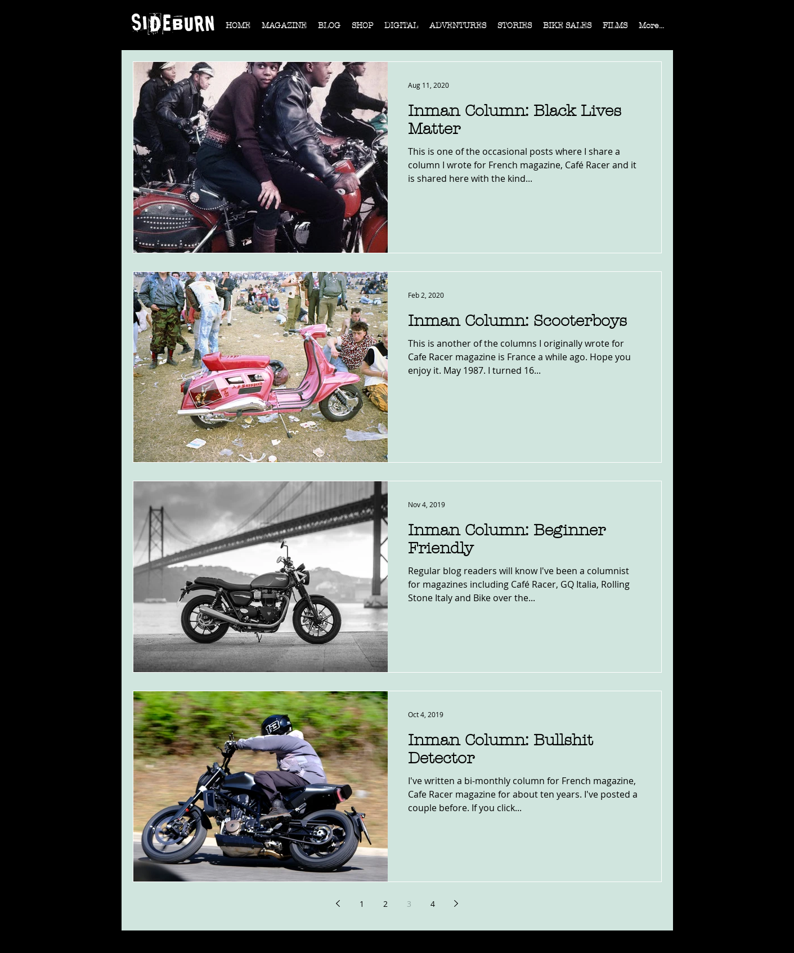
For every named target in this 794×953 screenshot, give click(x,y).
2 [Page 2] (385, 903)
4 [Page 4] (432, 903)
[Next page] (456, 903)
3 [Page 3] (409, 903)
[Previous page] (338, 903)
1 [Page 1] (362, 903)
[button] (284, 29)
